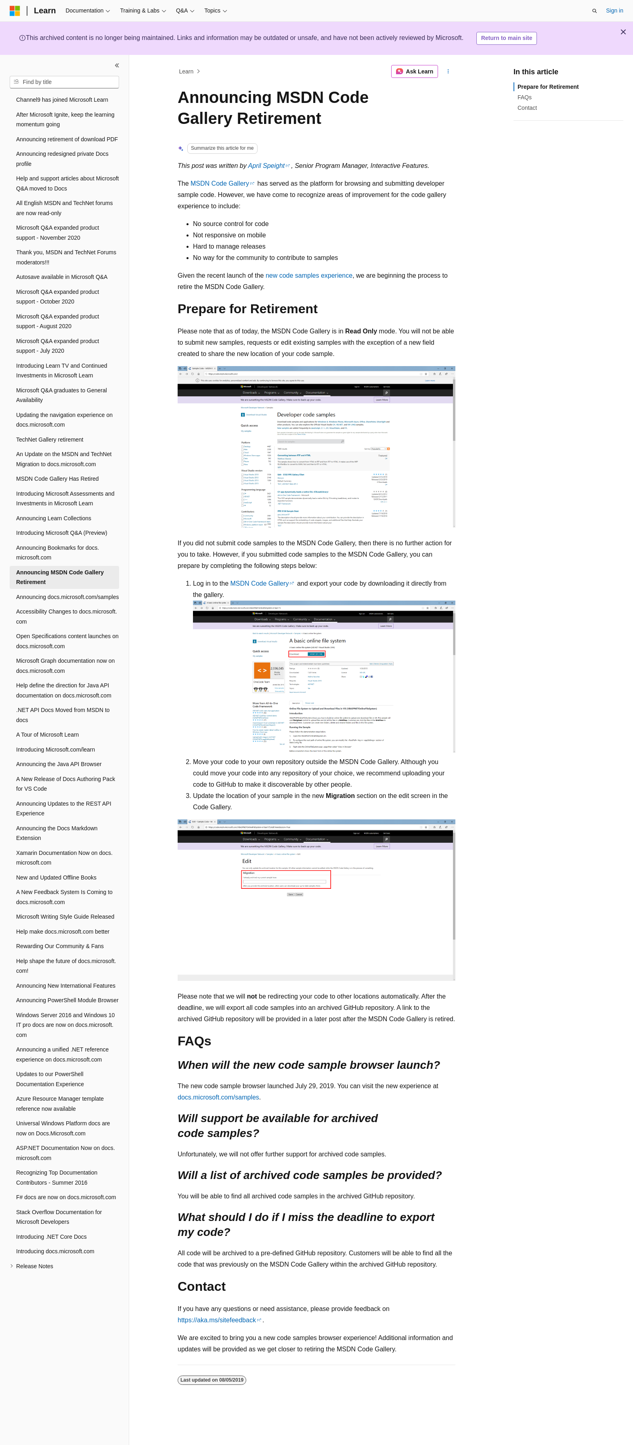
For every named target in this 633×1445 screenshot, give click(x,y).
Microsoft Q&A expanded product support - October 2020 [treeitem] (57, 297)
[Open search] (595, 11)
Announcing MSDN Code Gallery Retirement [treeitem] (60, 577)
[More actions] (448, 71)
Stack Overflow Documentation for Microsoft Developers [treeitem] (59, 1217)
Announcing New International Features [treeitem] (65, 985)
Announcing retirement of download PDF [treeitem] (67, 139)
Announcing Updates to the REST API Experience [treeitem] (63, 808)
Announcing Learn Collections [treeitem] (53, 518)
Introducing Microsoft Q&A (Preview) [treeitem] (61, 533)
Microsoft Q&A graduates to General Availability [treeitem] (61, 395)
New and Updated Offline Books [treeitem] (56, 877)
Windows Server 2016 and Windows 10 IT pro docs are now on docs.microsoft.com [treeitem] (65, 1025)
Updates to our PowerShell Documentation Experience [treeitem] (50, 1079)
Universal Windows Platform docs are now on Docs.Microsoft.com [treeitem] (63, 1128)
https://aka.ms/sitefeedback (217, 1320)
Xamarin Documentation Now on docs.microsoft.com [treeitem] (64, 858)
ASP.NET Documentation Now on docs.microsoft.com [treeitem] (65, 1153)
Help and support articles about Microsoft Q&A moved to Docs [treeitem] (67, 183)
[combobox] (64, 82)
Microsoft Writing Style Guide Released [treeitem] (65, 916)
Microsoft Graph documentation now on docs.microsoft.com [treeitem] (65, 666)
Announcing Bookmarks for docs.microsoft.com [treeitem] (57, 552)
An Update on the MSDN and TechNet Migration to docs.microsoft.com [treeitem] (63, 459)
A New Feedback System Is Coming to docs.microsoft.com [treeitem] (64, 897)
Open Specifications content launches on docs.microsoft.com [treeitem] (67, 641)
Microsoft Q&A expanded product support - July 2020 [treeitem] (57, 346)
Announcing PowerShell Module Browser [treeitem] (67, 1000)
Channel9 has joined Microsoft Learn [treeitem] (62, 99)
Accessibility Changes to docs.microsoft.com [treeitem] (66, 616)
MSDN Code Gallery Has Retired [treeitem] (57, 478)
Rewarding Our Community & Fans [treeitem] (60, 946)
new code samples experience (309, 275)
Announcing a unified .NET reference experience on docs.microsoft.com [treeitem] (62, 1054)
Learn (186, 71)
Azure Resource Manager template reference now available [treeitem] (60, 1103)
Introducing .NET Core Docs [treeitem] (51, 1236)
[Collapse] (117, 65)
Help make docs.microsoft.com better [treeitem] (62, 931)
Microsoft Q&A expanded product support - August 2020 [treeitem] (57, 321)
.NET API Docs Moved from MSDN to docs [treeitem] (63, 715)
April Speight (266, 165)
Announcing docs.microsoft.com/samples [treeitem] (67, 597)
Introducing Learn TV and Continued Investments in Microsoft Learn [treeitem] (61, 370)
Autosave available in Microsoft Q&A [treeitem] (61, 277)
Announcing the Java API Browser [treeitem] (59, 764)
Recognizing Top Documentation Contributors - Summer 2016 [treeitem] (56, 1177)
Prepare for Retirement (548, 87)
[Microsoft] (15, 11)
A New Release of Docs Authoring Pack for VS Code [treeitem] (65, 784)
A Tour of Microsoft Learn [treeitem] (47, 734)
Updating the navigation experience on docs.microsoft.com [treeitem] (64, 420)
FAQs (525, 97)
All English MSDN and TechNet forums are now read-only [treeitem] (64, 208)
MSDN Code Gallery (220, 183)
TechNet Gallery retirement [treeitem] (50, 439)
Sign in (614, 10)
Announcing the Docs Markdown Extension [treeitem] (57, 833)
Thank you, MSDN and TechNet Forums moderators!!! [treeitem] (66, 257)
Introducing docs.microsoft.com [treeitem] (55, 1251)
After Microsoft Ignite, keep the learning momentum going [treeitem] (65, 119)
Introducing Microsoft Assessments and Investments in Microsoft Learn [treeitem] (65, 498)
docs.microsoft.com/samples (218, 1097)
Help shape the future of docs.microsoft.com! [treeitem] (66, 966)
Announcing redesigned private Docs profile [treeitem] (62, 159)
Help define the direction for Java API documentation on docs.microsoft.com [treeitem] (63, 690)
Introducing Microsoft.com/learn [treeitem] (55, 749)
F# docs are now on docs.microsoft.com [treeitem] (66, 1197)
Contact (527, 108)
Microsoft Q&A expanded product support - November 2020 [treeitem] (57, 232)
